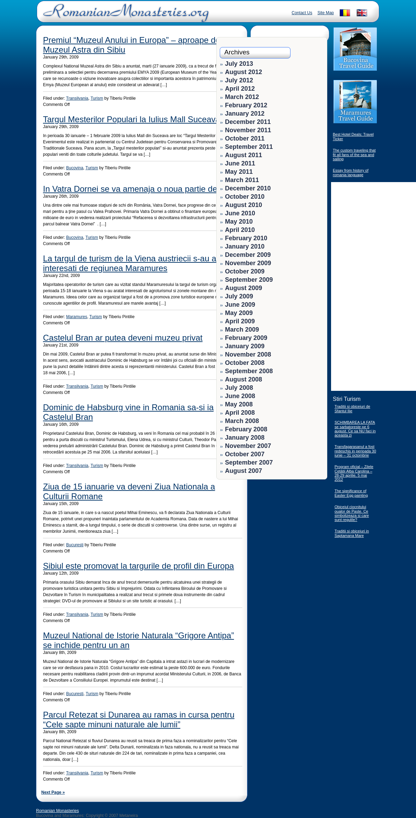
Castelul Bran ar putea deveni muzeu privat (122, 337)
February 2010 (246, 238)
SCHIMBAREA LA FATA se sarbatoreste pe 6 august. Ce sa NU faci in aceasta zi (355, 428)
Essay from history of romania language (351, 172)
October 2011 (245, 138)
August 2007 (243, 470)
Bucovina (74, 167)
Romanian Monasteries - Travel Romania (124, 15)
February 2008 (246, 429)
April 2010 (240, 229)
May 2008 (239, 404)
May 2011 (239, 171)
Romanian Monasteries (57, 810)
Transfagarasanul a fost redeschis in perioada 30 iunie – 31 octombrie (355, 450)
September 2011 (249, 146)
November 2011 (248, 130)
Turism (96, 98)
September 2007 (249, 462)
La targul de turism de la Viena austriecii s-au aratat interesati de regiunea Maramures (138, 263)
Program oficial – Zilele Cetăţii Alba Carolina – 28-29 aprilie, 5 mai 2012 (354, 473)
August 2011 (243, 155)
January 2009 (245, 346)
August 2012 (243, 72)
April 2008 (240, 412)
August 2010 (243, 204)
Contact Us (302, 12)
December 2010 (248, 188)
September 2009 (249, 279)
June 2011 (240, 163)
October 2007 (245, 454)
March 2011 (242, 180)
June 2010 (240, 213)
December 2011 (248, 121)
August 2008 (243, 379)
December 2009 (248, 254)
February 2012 (246, 105)
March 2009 (242, 329)
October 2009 (245, 271)
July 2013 (239, 63)
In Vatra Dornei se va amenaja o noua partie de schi (138, 189)
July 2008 (239, 387)
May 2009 (239, 312)
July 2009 (239, 296)
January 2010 (245, 246)
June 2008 (240, 396)
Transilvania (77, 98)
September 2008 (249, 371)
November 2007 (248, 445)
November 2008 (248, 354)
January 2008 (245, 437)
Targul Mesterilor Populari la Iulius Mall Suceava (131, 119)
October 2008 (245, 362)
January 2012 (245, 113)
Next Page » (53, 792)
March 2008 (242, 420)
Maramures (76, 316)
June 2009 (240, 304)
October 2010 (245, 196)
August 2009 (243, 288)
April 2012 (240, 88)
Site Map (326, 12)
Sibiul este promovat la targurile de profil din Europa (138, 565)
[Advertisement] (302, 526)
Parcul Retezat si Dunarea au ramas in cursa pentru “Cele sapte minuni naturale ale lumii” (138, 719)
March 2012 (242, 96)
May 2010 (239, 221)
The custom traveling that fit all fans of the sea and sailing (354, 154)
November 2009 (248, 263)
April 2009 (240, 321)
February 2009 (246, 337)
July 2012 (239, 80)
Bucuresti (75, 544)
